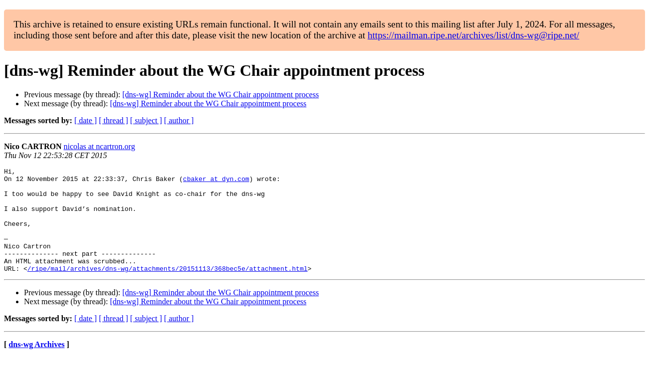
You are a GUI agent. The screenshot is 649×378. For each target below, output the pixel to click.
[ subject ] (146, 120)
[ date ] (85, 120)
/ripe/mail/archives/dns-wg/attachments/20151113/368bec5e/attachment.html (167, 289)
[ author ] (179, 120)
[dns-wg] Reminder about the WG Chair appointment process (220, 94)
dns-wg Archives (36, 365)
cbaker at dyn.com (216, 181)
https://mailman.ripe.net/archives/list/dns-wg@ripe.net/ (473, 35)
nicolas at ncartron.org (99, 146)
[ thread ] (113, 120)
